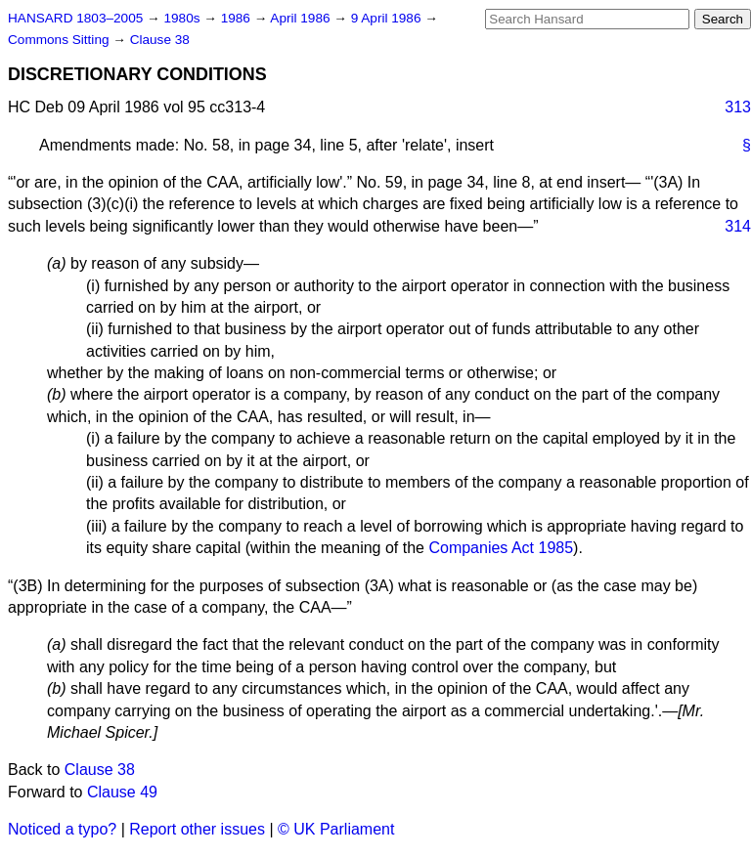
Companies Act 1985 (500, 547)
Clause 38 (160, 39)
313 (738, 107)
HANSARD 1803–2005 (75, 18)
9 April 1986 (388, 18)
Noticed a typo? (62, 829)
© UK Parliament (336, 829)
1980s (183, 18)
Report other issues (197, 829)
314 (738, 226)
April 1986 (301, 18)
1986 (237, 18)
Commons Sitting (60, 39)
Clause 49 (122, 792)
